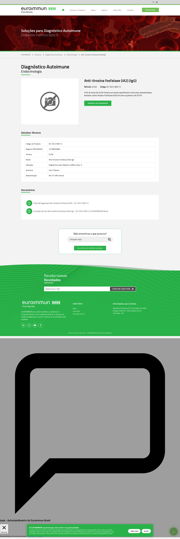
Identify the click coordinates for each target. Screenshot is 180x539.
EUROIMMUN (25, 54)
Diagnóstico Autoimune (54, 54)
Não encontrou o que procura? (90, 233)
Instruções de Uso (79, 314)
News (75, 308)
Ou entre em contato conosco (90, 248)
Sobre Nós (76, 311)
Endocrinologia (72, 54)
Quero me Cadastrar (122, 289)
